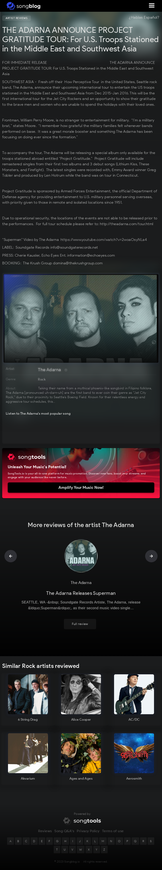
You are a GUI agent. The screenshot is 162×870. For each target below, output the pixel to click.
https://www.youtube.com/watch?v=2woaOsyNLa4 (104, 239)
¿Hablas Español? (144, 18)
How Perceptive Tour (81, 82)
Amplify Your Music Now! (81, 487)
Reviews (45, 834)
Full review (80, 627)
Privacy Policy (88, 834)
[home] (22, 6)
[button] (152, 6)
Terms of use (113, 834)
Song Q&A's (64, 834)
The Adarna (49, 369)
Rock (41, 379)
